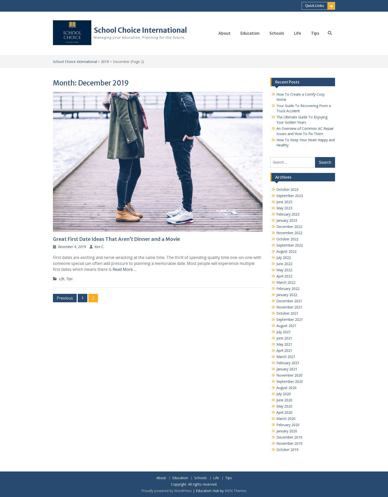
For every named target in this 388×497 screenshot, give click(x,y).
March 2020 (285, 418)
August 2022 (286, 251)
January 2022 (286, 294)
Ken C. (99, 246)
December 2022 (289, 226)
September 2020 (289, 381)
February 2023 (287, 214)
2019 (105, 61)
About (224, 33)
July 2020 (283, 393)
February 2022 (287, 288)
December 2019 (289, 437)
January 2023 (286, 220)
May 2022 (284, 270)
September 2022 (289, 245)
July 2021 (283, 332)
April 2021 (284, 350)
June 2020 (284, 400)
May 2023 (284, 208)
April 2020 (284, 412)
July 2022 (283, 257)
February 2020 (287, 424)
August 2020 (286, 387)
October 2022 (287, 239)
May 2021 (284, 344)
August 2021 (286, 325)
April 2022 (284, 276)
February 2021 (287, 362)
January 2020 (286, 431)
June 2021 (284, 338)
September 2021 (289, 319)
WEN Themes (236, 490)
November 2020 (289, 375)
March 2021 (285, 356)
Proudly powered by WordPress (166, 490)
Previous (65, 298)
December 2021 (289, 301)
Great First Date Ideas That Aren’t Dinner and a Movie (116, 239)
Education (250, 33)
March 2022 (285, 282)
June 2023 (284, 201)
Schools (276, 33)
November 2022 (289, 232)
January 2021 (286, 369)
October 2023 (287, 189)
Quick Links (314, 5)
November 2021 (289, 307)
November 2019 (289, 443)
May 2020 (284, 406)
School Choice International (140, 30)
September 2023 (289, 195)
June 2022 (284, 263)
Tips (315, 33)
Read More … (125, 269)
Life (297, 33)
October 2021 (287, 313)
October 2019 (287, 449)
